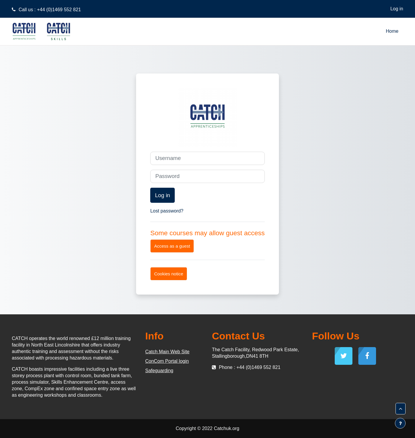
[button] (401, 409)
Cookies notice (168, 273)
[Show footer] (400, 423)
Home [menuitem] (392, 31)
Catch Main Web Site (167, 351)
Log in (396, 8)
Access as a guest (172, 246)
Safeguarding (159, 370)
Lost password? (166, 210)
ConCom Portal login (167, 361)
